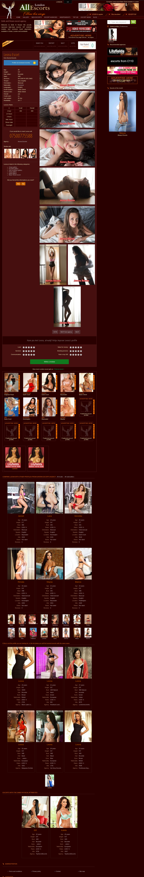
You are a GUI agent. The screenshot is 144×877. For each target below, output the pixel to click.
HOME (18, 17)
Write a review (49, 362)
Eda (22, 637)
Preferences (124, 26)
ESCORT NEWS (86, 17)
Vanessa (66, 624)
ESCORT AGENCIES (50, 17)
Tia (33, 623)
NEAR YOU (39, 44)
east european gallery (15, 170)
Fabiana (33, 637)
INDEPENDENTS (65, 17)
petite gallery (13, 173)
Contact (58, 871)
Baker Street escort (15, 175)
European (21, 85)
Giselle (22, 624)
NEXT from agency (66, 332)
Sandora (55, 624)
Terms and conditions (15, 871)
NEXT (62, 44)
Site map (82, 871)
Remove (111, 41)
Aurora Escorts (22, 141)
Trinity (87, 624)
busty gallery (13, 172)
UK (68, 2)
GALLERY (26, 17)
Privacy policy (36, 871)
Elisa (55, 637)
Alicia (77, 637)
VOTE (73, 44)
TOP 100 (75, 17)
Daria (11, 624)
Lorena (44, 637)
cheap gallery (13, 167)
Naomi (87, 637)
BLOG (95, 17)
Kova (77, 624)
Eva (11, 637)
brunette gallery (13, 168)
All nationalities (69, 477)
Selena (66, 637)
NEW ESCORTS (37, 17)
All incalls (60, 477)
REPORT (51, 44)
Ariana (44, 624)
